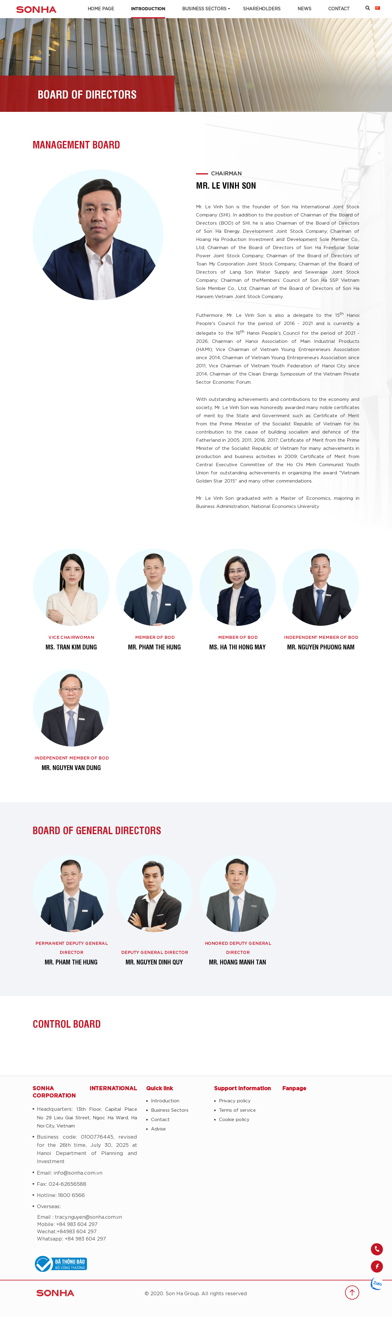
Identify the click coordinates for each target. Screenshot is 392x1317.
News (304, 9)
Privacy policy (235, 1101)
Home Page (101, 9)
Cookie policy (234, 1120)
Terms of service (237, 1111)
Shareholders (262, 9)
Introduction (148, 9)
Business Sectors (204, 9)
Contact (339, 9)
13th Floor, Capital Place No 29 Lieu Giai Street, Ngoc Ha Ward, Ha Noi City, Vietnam (87, 1118)
